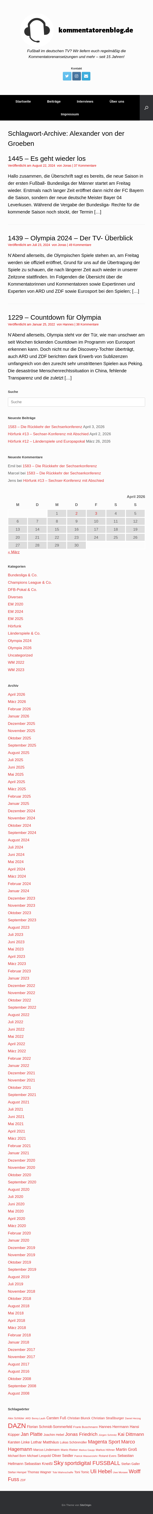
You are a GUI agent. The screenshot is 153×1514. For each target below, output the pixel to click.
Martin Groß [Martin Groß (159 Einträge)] (126, 1449)
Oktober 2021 (19, 1087)
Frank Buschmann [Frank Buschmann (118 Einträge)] (85, 1427)
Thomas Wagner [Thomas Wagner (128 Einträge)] (39, 1472)
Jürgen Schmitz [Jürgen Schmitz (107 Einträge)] (107, 1434)
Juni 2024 (16, 855)
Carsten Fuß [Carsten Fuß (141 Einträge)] (56, 1418)
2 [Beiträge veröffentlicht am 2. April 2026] (76, 513)
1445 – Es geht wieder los (47, 158)
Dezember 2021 (21, 1073)
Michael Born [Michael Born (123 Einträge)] (17, 1456)
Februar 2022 (19, 1058)
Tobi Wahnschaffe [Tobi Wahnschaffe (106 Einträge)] (63, 1472)
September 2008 (22, 1386)
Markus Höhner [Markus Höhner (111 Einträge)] (105, 1450)
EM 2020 (15, 604)
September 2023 (22, 920)
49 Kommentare (80, 245)
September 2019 (22, 1269)
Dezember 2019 (21, 1248)
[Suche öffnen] (146, 108)
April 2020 (16, 1219)
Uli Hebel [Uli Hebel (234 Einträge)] (101, 1471)
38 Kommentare (87, 324)
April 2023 (16, 956)
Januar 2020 (18, 1240)
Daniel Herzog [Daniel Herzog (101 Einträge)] (133, 1418)
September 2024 (22, 833)
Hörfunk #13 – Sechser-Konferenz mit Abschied (48, 434)
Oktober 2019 (19, 1262)
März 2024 (17, 876)
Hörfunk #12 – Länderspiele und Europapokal (46, 441)
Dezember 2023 (21, 898)
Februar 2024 (19, 884)
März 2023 (17, 964)
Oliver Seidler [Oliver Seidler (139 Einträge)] (62, 1456)
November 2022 (21, 993)
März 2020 (17, 1226)
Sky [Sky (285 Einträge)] (59, 1463)
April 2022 (16, 1044)
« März (14, 552)
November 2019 (21, 1255)
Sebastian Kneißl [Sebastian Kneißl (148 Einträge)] (38, 1464)
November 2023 (21, 905)
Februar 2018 (19, 1335)
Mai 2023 (16, 949)
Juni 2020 (16, 1204)
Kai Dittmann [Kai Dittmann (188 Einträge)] (131, 1434)
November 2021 (21, 1080)
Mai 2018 (16, 1313)
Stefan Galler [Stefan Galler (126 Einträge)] (130, 1464)
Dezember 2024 (21, 811)
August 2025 (18, 753)
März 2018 (17, 1328)
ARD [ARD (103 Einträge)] (28, 1418)
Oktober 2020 (19, 1175)
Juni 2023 (16, 942)
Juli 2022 (15, 1022)
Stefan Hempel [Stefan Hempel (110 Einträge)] (17, 1472)
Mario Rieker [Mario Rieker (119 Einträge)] (69, 1450)
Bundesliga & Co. (22, 575)
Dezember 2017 (21, 1350)
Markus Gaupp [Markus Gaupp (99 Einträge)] (87, 1450)
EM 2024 (15, 611)
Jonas (67, 165)
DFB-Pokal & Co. (22, 590)
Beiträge (54, 101)
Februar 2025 (19, 796)
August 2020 (18, 1189)
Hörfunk (14, 626)
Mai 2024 (16, 862)
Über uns (117, 101)
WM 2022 (16, 662)
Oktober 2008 (19, 1379)
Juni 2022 (16, 1029)
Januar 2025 (18, 803)
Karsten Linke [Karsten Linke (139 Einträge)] (19, 1442)
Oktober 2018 (19, 1298)
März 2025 (17, 789)
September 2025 (22, 745)
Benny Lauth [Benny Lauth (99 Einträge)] (38, 1418)
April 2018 (16, 1320)
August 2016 (18, 1371)
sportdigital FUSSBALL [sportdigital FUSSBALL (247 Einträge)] (92, 1463)
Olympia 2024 (20, 641)
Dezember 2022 (21, 986)
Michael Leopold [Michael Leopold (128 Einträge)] (39, 1456)
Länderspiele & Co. (24, 633)
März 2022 (17, 1051)
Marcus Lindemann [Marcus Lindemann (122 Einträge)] (46, 1450)
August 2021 (18, 1102)
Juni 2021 (16, 1117)
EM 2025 (15, 619)
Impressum (70, 114)
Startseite (23, 101)
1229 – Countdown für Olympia (54, 317)
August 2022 (18, 1015)
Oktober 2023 (19, 913)
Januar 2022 (18, 1066)
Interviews (85, 101)
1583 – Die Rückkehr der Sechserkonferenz (45, 427)
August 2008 (18, 1393)
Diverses (15, 597)
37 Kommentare (85, 165)
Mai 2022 (16, 1036)
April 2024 (16, 869)
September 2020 (22, 1182)
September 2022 (22, 1007)
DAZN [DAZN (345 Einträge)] (17, 1425)
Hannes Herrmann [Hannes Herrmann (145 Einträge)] (114, 1427)
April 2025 (16, 782)
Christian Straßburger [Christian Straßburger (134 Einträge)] (107, 1418)
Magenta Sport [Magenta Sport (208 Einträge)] (104, 1442)
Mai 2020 (16, 1211)
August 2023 (18, 927)
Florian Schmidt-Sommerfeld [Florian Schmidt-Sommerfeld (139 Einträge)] (49, 1427)
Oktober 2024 (19, 825)
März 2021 (17, 1138)
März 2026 (17, 702)
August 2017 (18, 1364)
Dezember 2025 (21, 723)
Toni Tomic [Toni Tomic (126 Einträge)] (81, 1472)
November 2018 (21, 1291)
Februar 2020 (19, 1233)
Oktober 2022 (19, 1000)
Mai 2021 (16, 1124)
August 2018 (18, 1306)
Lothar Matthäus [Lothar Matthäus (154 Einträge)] (45, 1442)
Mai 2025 (16, 774)
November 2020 (21, 1167)
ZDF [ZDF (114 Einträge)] (23, 1480)
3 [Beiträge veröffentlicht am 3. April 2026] (96, 513)
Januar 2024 (18, 891)
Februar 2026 (19, 709)
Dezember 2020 (21, 1160)
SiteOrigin (85, 1505)
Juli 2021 (15, 1109)
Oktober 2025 (19, 738)
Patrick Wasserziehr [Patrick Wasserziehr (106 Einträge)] (86, 1455)
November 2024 (21, 818)
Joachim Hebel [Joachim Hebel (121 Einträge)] (53, 1434)
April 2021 (16, 1131)
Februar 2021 (19, 1146)
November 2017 (21, 1357)
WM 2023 (16, 670)
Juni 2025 (16, 767)
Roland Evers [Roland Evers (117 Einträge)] (107, 1456)
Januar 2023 (18, 978)
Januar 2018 (18, 1342)
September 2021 (22, 1095)
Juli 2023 (15, 935)
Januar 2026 (18, 716)
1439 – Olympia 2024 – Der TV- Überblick (70, 238)
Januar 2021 (18, 1153)
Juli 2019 (15, 1284)
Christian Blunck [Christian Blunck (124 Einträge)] (78, 1418)
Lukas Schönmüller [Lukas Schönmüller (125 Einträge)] (73, 1442)
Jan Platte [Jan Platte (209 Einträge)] (32, 1434)
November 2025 (21, 731)
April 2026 (16, 694)
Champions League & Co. (30, 582)
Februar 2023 (19, 971)
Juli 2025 (15, 760)
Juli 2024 (15, 847)
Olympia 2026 (20, 648)
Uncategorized (20, 655)
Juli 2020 (15, 1197)
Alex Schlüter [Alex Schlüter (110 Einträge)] (16, 1418)
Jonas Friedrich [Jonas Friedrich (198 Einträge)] (81, 1434)
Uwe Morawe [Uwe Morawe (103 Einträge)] (120, 1472)
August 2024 (18, 840)
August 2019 (18, 1277)
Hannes (68, 324)
